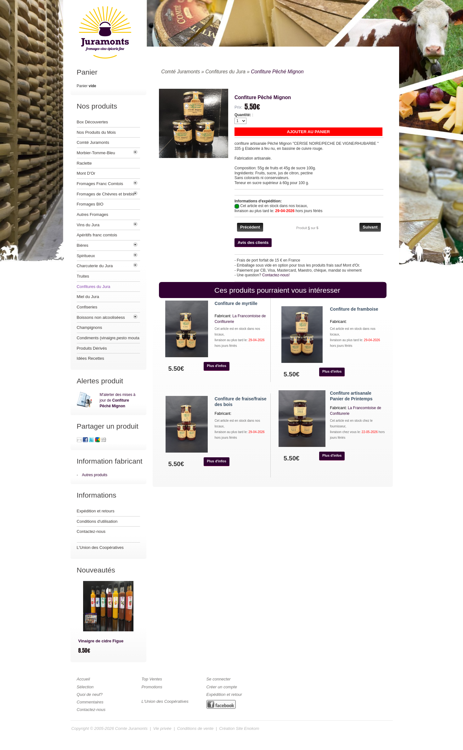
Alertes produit (100, 381)
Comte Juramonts (131, 728)
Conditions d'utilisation (97, 521)
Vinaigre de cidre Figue (101, 641)
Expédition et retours (96, 511)
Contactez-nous (91, 531)
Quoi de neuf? (90, 694)
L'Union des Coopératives (100, 547)
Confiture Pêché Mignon (277, 71)
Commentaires (90, 702)
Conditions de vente (195, 728)
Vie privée (162, 728)
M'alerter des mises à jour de (118, 400)
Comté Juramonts (180, 71)
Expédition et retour (224, 694)
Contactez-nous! (276, 275)
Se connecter (218, 679)
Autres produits (94, 475)
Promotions (152, 687)
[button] (308, 131)
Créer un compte (221, 687)
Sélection (85, 687)
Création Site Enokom (239, 728)
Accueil (83, 679)
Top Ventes (152, 679)
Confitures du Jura (226, 71)
